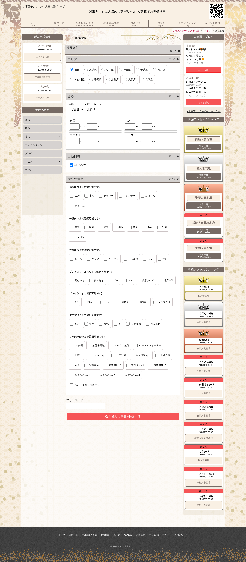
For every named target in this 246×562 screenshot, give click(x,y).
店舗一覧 (73, 535)
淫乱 (164, 258)
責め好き (99, 280)
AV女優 (79, 345)
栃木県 (110, 69)
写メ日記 (128, 535)
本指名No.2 (137, 365)
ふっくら (150, 195)
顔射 (77, 323)
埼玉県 (127, 69)
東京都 (161, 69)
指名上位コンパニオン (87, 385)
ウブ (150, 258)
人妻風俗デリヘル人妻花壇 (186, 31)
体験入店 (165, 355)
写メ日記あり (143, 355)
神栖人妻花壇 (203, 322)
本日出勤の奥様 (89, 535)
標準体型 (80, 205)
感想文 (116, 535)
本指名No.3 (160, 365)
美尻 (120, 227)
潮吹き (125, 302)
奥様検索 (105, 535)
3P (119, 323)
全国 (77, 69)
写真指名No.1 (82, 375)
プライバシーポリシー (159, 535)
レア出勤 (121, 355)
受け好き (80, 280)
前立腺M (155, 323)
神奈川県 (80, 79)
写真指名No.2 (107, 375)
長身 (77, 195)
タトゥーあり (99, 355)
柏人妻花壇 (203, 295)
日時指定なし (81, 165)
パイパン (80, 237)
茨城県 (93, 69)
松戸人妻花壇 (203, 393)
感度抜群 (169, 280)
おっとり (114, 258)
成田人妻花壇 (203, 348)
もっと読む (203, 70)
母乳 (106, 323)
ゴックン (107, 302)
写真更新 (94, 365)
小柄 (91, 195)
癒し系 (78, 258)
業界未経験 (98, 345)
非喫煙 (78, 355)
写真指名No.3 (132, 375)
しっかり (133, 258)
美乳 (77, 227)
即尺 (89, 302)
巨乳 (91, 227)
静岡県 (98, 79)
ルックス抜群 (121, 345)
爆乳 (106, 227)
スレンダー (129, 195)
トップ (207, 31)
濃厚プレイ (148, 280)
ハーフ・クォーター (150, 345)
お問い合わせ (181, 535)
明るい (95, 258)
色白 (150, 227)
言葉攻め (136, 323)
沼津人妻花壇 (42, 57)
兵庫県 (149, 79)
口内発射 (144, 302)
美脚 (135, 227)
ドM (116, 280)
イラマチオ (164, 302)
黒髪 (164, 227)
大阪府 (132, 79)
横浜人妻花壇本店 (203, 438)
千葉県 (144, 69)
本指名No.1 (115, 365)
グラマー (109, 195)
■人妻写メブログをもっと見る (203, 111)
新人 (77, 365)
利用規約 (140, 535)
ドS (130, 280)
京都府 (115, 79)
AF (76, 302)
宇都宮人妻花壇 (42, 77)
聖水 (91, 323)
